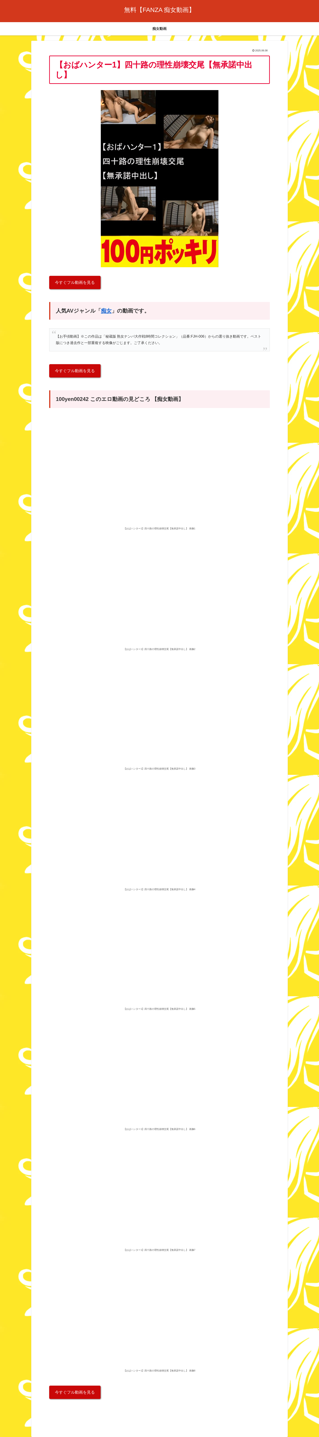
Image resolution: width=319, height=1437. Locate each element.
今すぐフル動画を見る (75, 282)
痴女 (106, 311)
